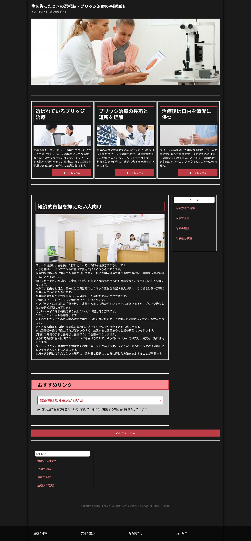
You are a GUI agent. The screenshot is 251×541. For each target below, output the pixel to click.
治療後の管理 (184, 238)
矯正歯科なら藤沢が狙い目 (61, 400)
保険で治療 (182, 218)
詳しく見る (74, 172)
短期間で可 (135, 533)
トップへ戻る (125, 433)
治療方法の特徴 (185, 208)
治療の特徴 (40, 533)
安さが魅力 (88, 533)
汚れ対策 (181, 533)
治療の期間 (182, 228)
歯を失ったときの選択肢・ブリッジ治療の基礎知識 (78, 6)
